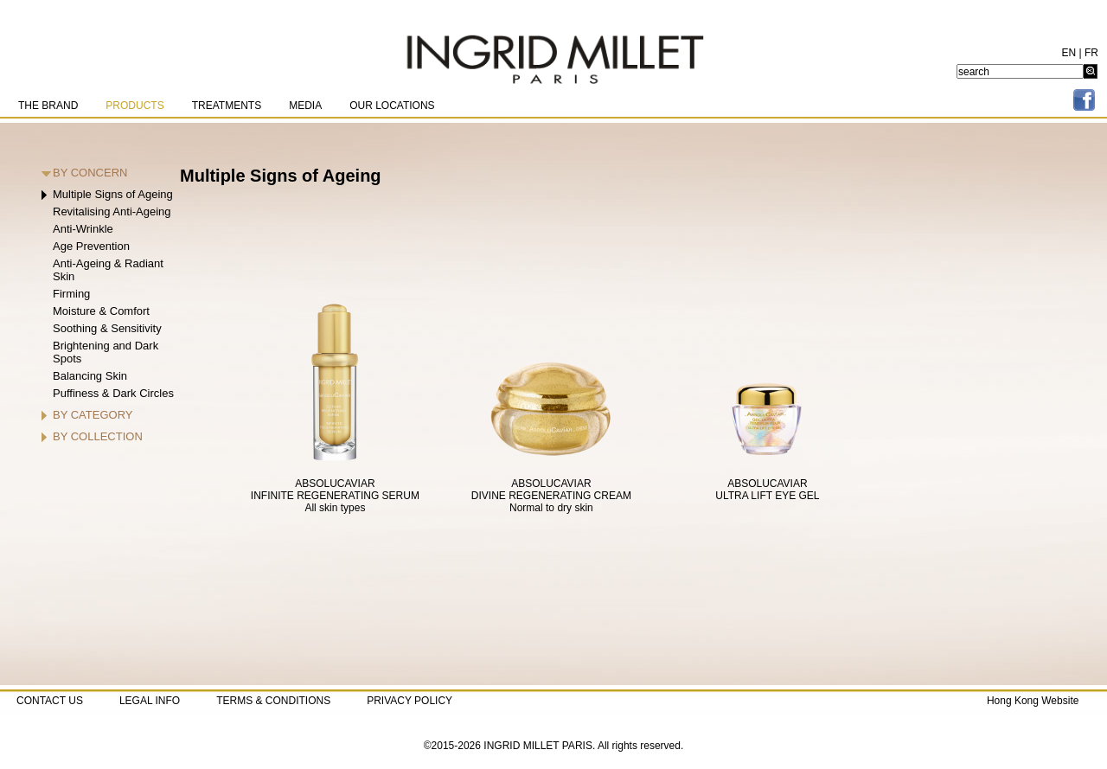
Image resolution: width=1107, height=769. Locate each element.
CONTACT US (49, 701)
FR (1091, 53)
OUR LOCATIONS (391, 105)
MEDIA (305, 105)
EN (1069, 53)
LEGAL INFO (149, 701)
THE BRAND (48, 105)
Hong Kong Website (1033, 701)
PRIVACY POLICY (409, 701)
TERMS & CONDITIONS (273, 701)
